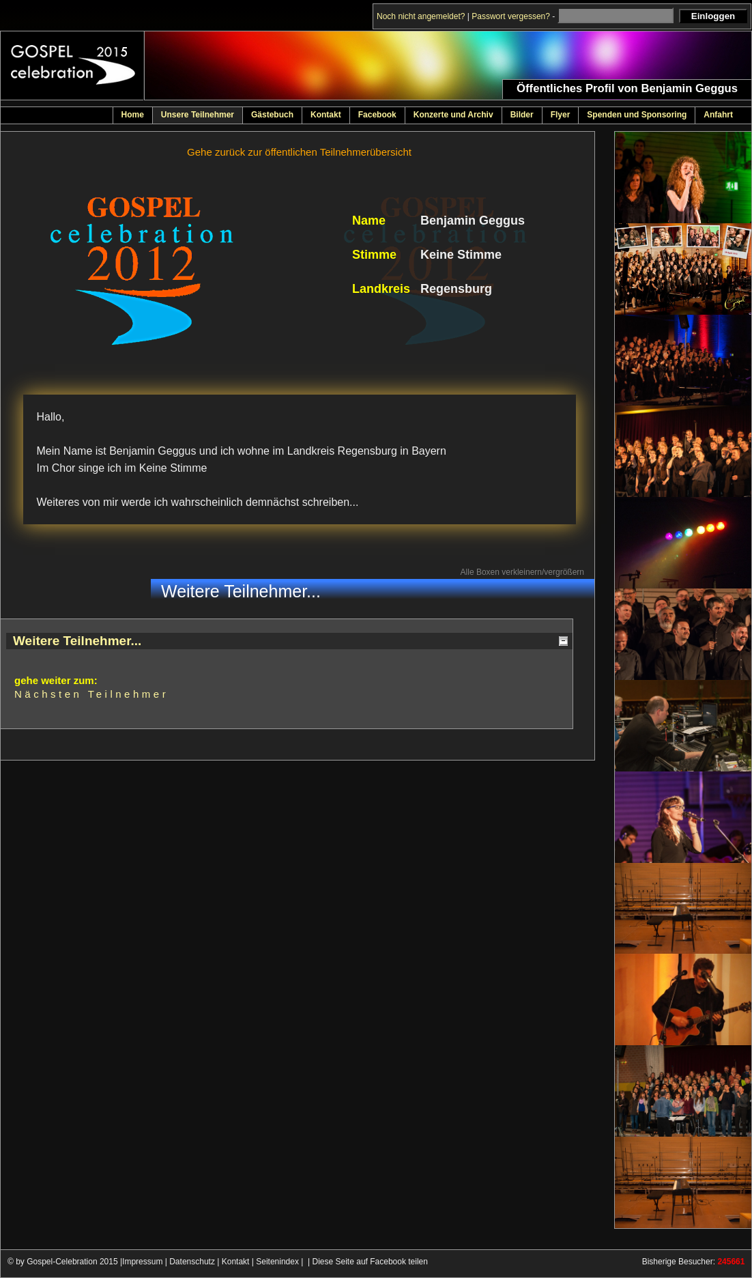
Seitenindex (277, 1261)
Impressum (142, 1261)
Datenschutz (192, 1261)
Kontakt (236, 1261)
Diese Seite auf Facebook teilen (370, 1261)
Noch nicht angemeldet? (421, 16)
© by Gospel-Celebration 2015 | (65, 1261)
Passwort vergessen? (511, 16)
